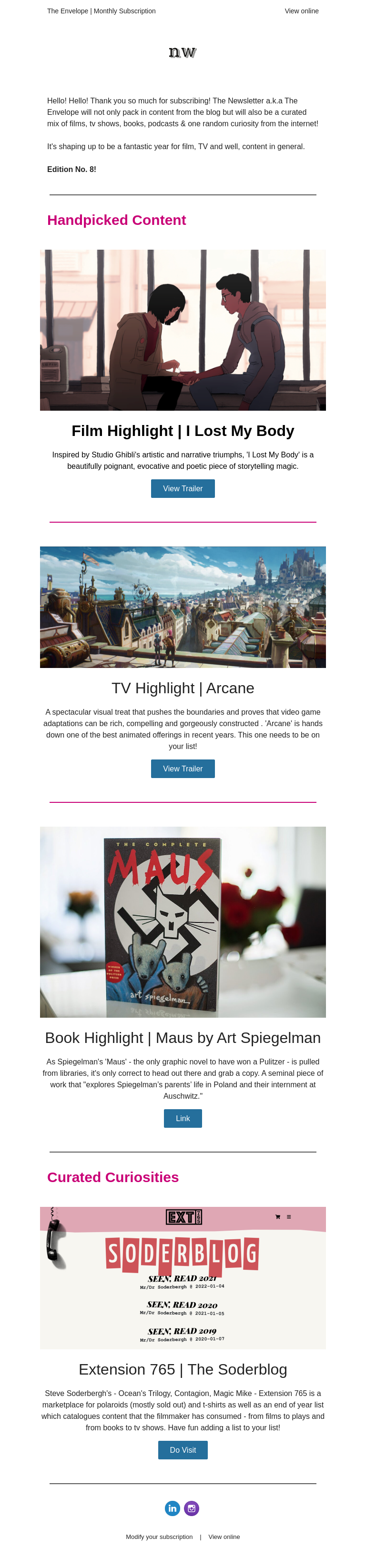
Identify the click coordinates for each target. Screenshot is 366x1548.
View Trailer (183, 489)
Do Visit (183, 1450)
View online (302, 11)
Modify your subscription (159, 1536)
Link (183, 1118)
